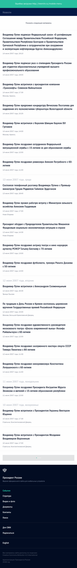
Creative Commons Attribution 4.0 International (20, 555)
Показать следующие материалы (38, 23)
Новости (7, 12)
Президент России (12, 4)
